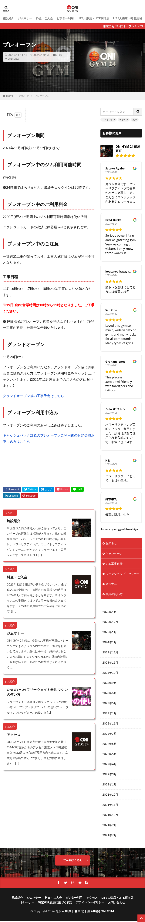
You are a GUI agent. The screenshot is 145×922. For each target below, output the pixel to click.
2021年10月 (110, 815)
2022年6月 (109, 744)
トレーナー (27, 903)
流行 (135, 119)
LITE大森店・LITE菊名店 (93, 18)
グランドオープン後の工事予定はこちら (33, 396)
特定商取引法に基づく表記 (55, 903)
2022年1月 (109, 785)
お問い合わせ (116, 903)
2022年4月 (109, 764)
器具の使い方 (114, 594)
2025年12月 (110, 622)
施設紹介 (8, 18)
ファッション (108, 119)
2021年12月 (110, 795)
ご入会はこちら (73, 860)
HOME (10, 95)
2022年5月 (109, 754)
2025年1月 (109, 632)
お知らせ (61, 54)
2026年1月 (109, 612)
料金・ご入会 (44, 18)
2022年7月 (109, 734)
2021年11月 (110, 805)
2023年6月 (109, 693)
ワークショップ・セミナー (123, 573)
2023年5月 (109, 703)
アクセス (13, 735)
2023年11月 (110, 663)
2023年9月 (109, 683)
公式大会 (111, 584)
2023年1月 (109, 713)
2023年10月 (110, 673)
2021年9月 (109, 825)
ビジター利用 (65, 18)
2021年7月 (109, 836)
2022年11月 (110, 723)
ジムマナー (25, 18)
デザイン (124, 119)
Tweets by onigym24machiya (119, 529)
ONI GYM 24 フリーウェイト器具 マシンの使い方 (37, 692)
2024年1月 (109, 642)
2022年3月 (109, 774)
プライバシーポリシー (90, 903)
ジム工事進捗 (114, 563)
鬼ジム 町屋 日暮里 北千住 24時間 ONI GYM (85, 912)
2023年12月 (110, 652)
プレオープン (42, 95)
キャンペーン (114, 553)
